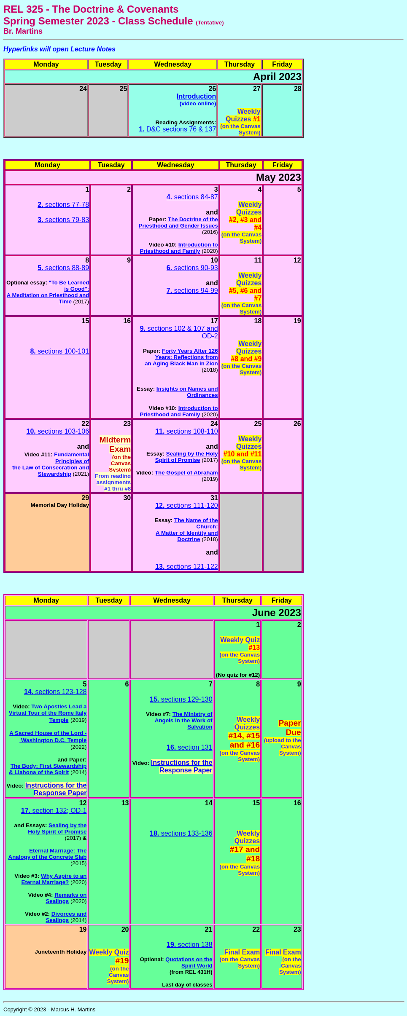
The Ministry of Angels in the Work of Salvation (184, 720)
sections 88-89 (63, 267)
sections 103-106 (58, 431)
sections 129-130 (181, 699)
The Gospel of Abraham (186, 472)
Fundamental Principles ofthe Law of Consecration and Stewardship (50, 464)
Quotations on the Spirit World (188, 962)
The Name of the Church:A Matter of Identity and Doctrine (187, 529)
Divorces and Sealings (66, 917)
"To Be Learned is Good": (69, 285)
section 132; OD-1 (54, 810)
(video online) (198, 103)
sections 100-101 (59, 351)
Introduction (196, 96)
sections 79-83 (63, 219)
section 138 (190, 944)
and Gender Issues (193, 226)
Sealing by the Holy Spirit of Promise (186, 456)
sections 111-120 (186, 505)
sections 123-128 (55, 691)
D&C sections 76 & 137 (177, 129)
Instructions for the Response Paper (56, 789)
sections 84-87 (192, 197)
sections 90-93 (192, 267)
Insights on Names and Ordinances (187, 392)
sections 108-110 (186, 431)
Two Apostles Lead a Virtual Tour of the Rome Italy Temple (48, 713)
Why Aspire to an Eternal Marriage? (54, 879)
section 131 (190, 747)
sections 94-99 (192, 290)
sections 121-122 (186, 566)
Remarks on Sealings (66, 898)
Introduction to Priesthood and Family (179, 247)
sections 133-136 (181, 833)
